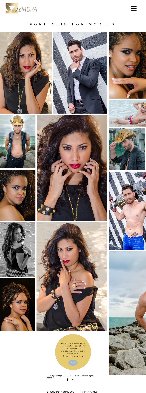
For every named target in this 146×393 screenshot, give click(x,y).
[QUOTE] (73, 363)
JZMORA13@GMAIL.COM (62, 392)
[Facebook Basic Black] (67, 379)
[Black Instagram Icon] (72, 379)
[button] (134, 8)
